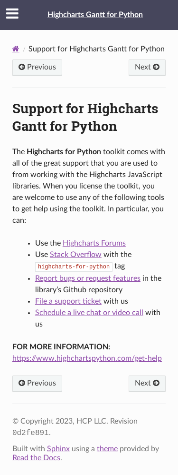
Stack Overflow (76, 254)
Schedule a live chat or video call (89, 313)
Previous (37, 67)
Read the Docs (36, 458)
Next (147, 67)
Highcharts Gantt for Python (95, 15)
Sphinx (58, 449)
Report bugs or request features (88, 278)
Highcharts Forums (94, 243)
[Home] (15, 49)
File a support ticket (68, 301)
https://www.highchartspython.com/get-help (87, 358)
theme (107, 449)
